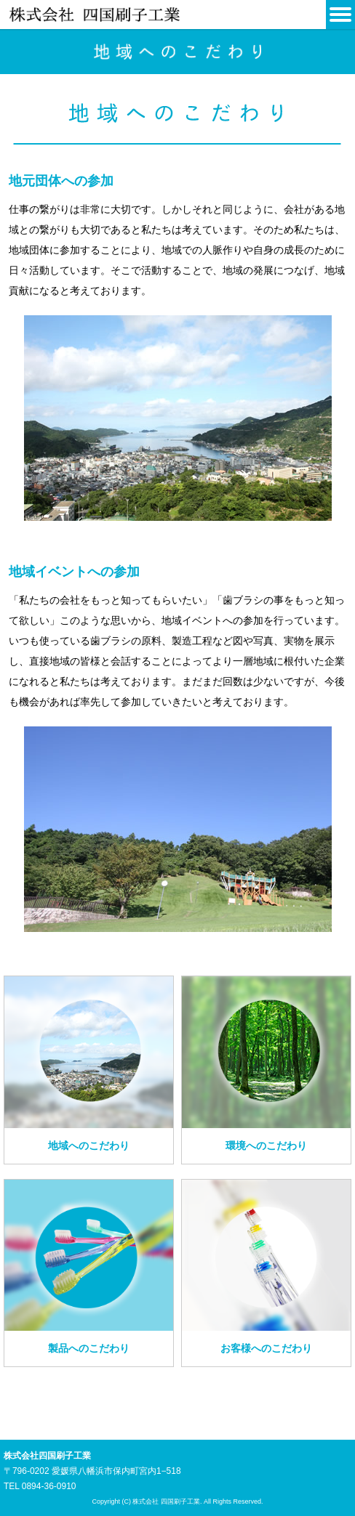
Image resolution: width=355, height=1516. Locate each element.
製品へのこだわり (88, 1348)
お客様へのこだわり (266, 1348)
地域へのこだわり (88, 1145)
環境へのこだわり (266, 1145)
